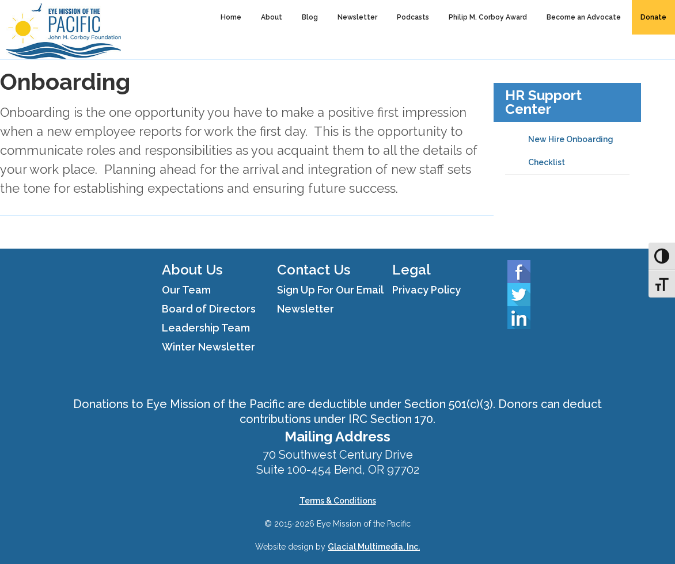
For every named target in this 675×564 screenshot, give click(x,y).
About (271, 17)
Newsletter (357, 17)
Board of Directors (209, 309)
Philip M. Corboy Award (488, 17)
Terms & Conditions (337, 500)
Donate (653, 17)
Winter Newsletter (208, 347)
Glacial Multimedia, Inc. (374, 546)
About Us (192, 269)
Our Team (186, 290)
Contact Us (313, 269)
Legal (411, 269)
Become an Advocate (584, 17)
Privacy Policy (426, 290)
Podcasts (413, 17)
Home (231, 17)
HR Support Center (543, 102)
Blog (310, 17)
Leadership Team (206, 328)
